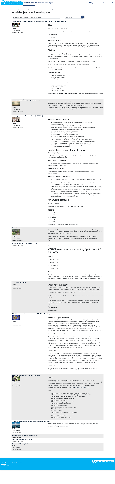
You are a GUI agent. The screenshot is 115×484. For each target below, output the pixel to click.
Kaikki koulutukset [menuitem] (41, 3)
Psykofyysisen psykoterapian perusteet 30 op (26, 103)
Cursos (24, 9)
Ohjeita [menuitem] (51, 3)
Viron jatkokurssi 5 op (19, 290)
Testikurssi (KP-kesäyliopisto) (21, 457)
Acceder (111, 3)
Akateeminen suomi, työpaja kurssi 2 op (24, 251)
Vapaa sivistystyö (32, 9)
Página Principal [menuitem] (28, 3)
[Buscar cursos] (72, 17)
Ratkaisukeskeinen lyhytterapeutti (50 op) (25, 449)
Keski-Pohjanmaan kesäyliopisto (47, 9)
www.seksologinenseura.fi (82, 399)
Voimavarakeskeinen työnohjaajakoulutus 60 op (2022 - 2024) (31, 434)
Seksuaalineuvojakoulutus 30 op (22, 453)
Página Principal (16, 9)
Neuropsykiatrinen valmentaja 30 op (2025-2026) (27, 120)
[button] (86, 3)
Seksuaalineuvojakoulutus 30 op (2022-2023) (26, 387)
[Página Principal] (12, 3)
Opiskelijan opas (17, 235)
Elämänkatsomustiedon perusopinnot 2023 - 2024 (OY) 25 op (31, 322)
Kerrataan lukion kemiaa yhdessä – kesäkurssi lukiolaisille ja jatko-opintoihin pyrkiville (39, 21)
